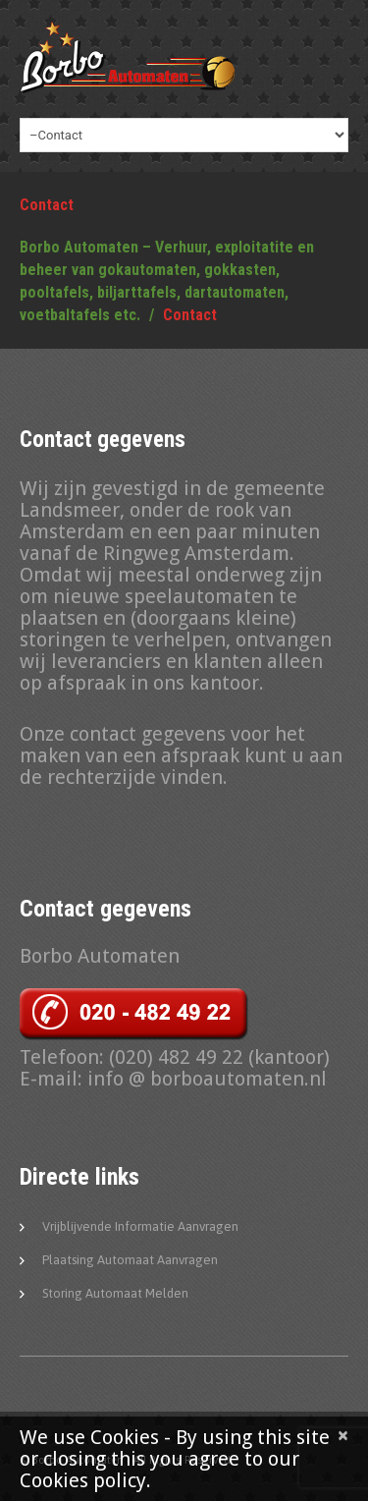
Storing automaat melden (115, 1293)
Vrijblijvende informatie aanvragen (140, 1226)
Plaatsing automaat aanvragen (130, 1259)
